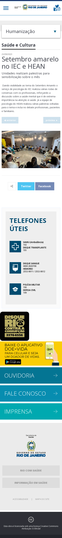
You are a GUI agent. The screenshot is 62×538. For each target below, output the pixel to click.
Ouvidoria (19, 375)
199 (24, 292)
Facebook (44, 186)
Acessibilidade (20, 499)
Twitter (26, 186)
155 (24, 250)
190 (24, 287)
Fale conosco (25, 393)
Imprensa (18, 411)
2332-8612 (40, 271)
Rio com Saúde (31, 470)
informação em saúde (30, 483)
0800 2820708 (29, 266)
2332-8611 (28, 271)
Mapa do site (42, 499)
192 (24, 244)
